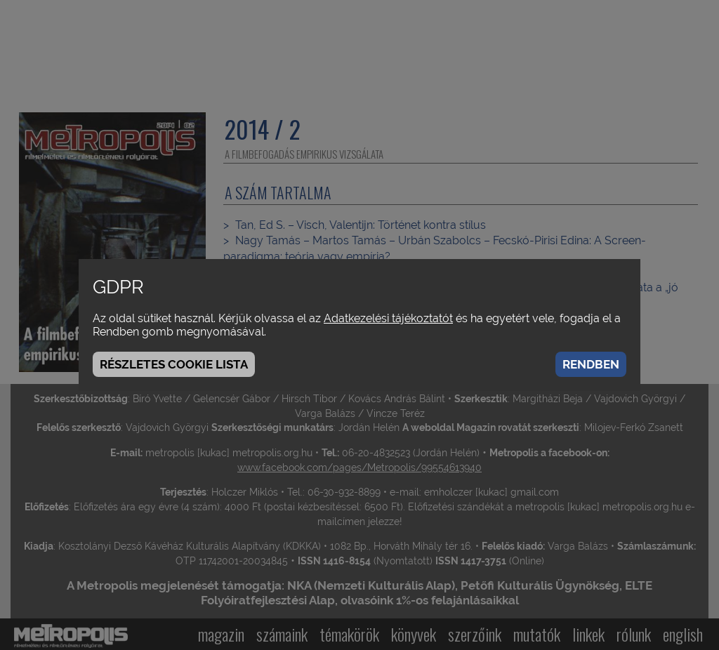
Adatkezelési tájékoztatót (388, 318)
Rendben (590, 364)
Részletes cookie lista (174, 364)
